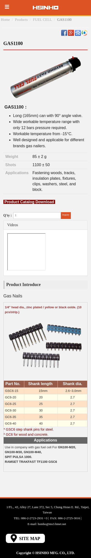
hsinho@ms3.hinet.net (52, 524)
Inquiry (65, 214)
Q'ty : (7, 215)
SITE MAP (25, 538)
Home (5, 20)
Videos (12, 225)
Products (21, 20)
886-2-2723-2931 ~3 (34, 518)
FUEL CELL (42, 20)
